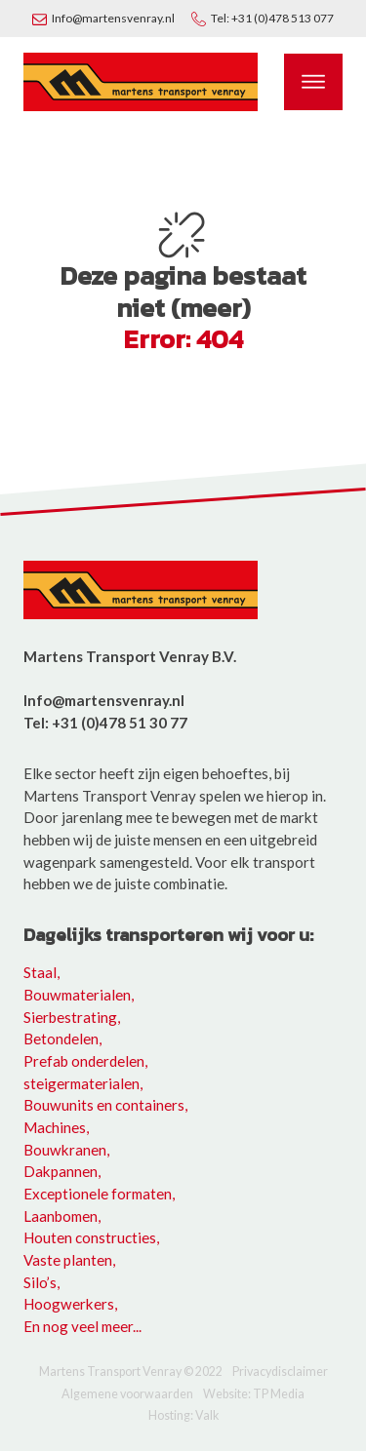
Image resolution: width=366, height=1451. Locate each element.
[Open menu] (313, 82)
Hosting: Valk (183, 1416)
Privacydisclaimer (280, 1372)
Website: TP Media (254, 1395)
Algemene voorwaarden (127, 1395)
